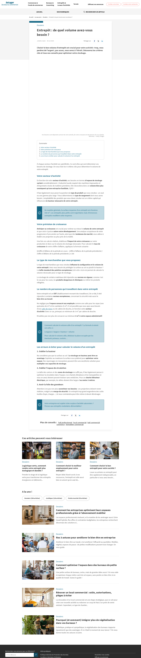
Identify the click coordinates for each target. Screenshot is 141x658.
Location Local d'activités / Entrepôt (75, 647)
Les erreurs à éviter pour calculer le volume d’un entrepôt (60, 123)
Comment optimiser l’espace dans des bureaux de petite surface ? (86, 533)
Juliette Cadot (41, 41)
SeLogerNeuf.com (45, 634)
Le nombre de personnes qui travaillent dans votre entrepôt (61, 121)
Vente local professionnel (99, 649)
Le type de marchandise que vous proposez (55, 119)
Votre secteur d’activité (48, 114)
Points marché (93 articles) (77, 465)
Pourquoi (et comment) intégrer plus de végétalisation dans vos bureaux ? (85, 588)
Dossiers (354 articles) (32, 465)
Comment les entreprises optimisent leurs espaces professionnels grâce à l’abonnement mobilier (83, 479)
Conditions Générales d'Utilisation (50, 624)
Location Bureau (21, 647)
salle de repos (47, 276)
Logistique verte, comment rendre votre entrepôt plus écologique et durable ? (34, 435)
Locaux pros (38, 17)
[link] (95, 4)
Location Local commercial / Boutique (51, 647)
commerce (61, 391)
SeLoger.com (44, 632)
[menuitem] (35, 4)
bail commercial (94, 390)
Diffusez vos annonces (101, 624)
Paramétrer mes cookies (102, 622)
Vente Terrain (51, 649)
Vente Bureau (91, 647)
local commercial (79, 390)
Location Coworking (33, 647)
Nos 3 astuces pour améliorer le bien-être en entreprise (85, 504)
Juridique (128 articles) (54, 465)
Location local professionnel (82, 649)
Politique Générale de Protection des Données (54, 622)
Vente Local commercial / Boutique (106, 647)
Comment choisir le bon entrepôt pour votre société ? (103, 433)
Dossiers (45, 17)
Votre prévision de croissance (51, 117)
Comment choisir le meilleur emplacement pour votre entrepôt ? (68, 435)
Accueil (39, 12)
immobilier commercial (75, 391)
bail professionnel (65, 390)
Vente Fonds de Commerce (64, 649)
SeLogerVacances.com (79, 634)
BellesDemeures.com (79, 632)
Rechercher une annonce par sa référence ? (20, 618)
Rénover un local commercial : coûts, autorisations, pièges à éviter (84, 561)
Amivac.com (108, 634)
